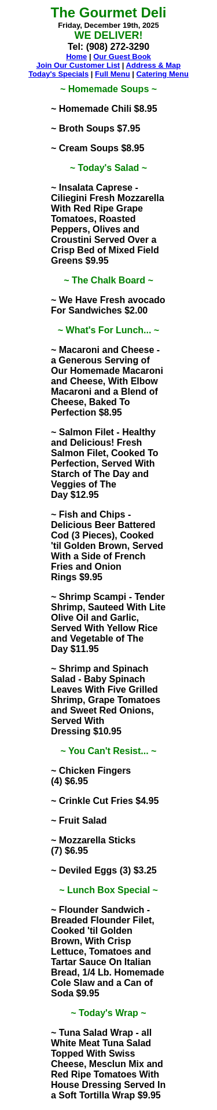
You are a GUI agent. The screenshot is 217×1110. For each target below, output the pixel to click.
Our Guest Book (122, 56)
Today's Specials (58, 74)
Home (76, 56)
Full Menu (112, 74)
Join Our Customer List (78, 65)
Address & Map (153, 65)
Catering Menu (163, 74)
